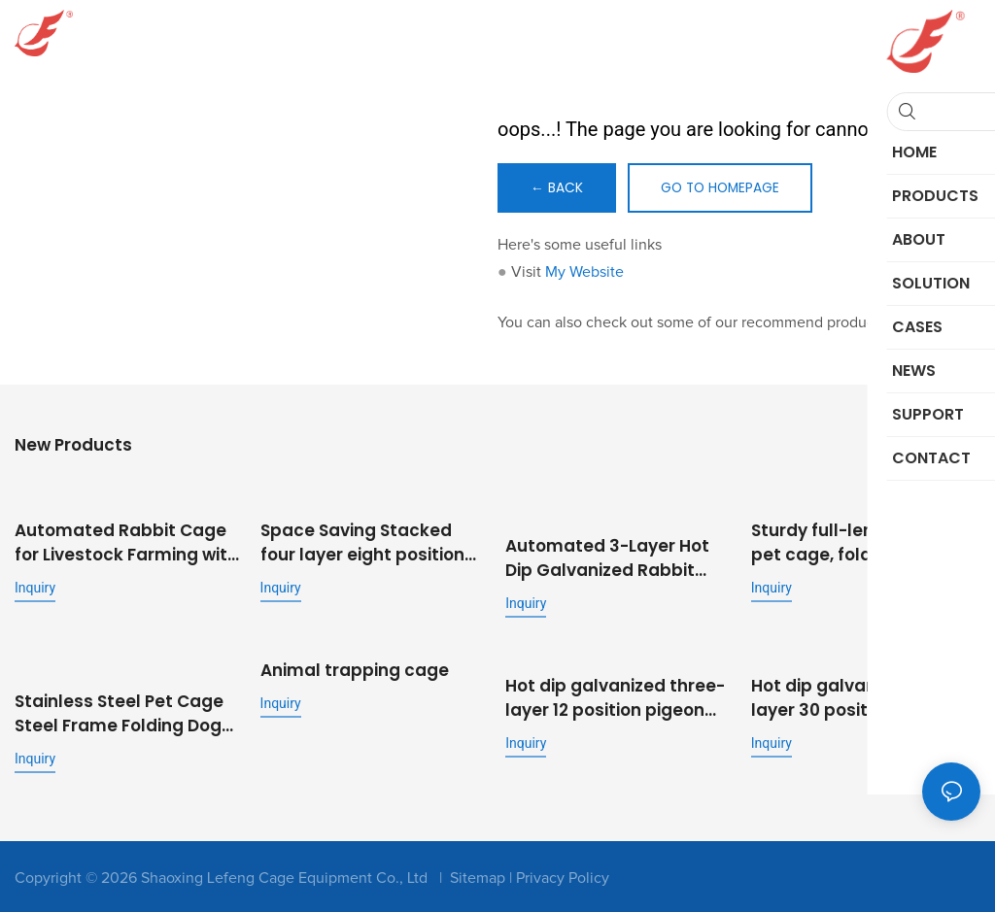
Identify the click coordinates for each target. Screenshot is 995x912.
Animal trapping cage (354, 669)
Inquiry (35, 586)
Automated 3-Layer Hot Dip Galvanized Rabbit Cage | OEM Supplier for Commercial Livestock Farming (607, 557)
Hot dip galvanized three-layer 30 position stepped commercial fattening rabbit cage (861, 696)
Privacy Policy (562, 874)
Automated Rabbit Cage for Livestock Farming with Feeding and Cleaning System (126, 542)
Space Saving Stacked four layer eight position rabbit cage (362, 542)
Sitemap (477, 874)
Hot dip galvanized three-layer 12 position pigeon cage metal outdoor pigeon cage (615, 696)
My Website (584, 273)
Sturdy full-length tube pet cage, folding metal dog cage (852, 542)
